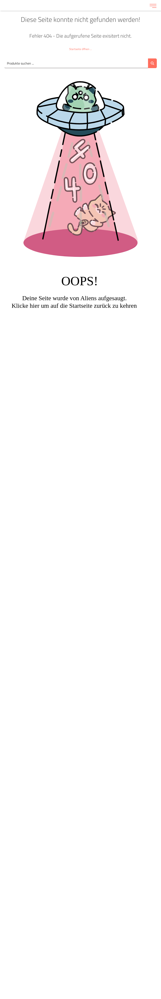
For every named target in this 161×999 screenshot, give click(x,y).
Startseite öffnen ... (80, 49)
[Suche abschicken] (152, 63)
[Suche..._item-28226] (76, 63)
